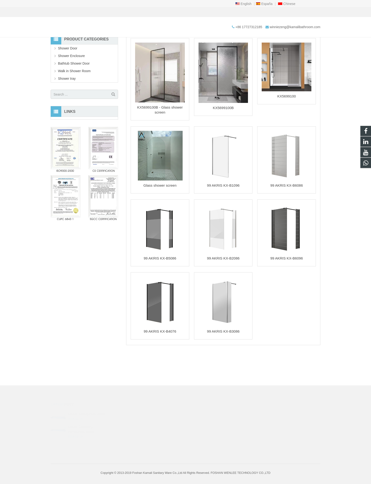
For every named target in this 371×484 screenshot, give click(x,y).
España (264, 4)
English (243, 4)
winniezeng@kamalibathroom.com (113, 12)
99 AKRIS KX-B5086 (160, 288)
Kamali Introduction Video (86, 409)
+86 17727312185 (67, 12)
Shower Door (67, 78)
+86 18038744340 (206, 414)
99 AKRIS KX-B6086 (286, 215)
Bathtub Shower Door (74, 93)
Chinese (286, 4)
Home (159, 51)
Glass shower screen (160, 215)
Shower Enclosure (71, 85)
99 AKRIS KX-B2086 (223, 288)
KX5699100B (223, 137)
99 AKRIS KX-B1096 (223, 215)
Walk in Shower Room (186, 42)
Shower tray (67, 108)
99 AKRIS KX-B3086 (223, 361)
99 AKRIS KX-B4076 (160, 361)
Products (175, 51)
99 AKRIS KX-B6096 (286, 288)
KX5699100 (286, 126)
